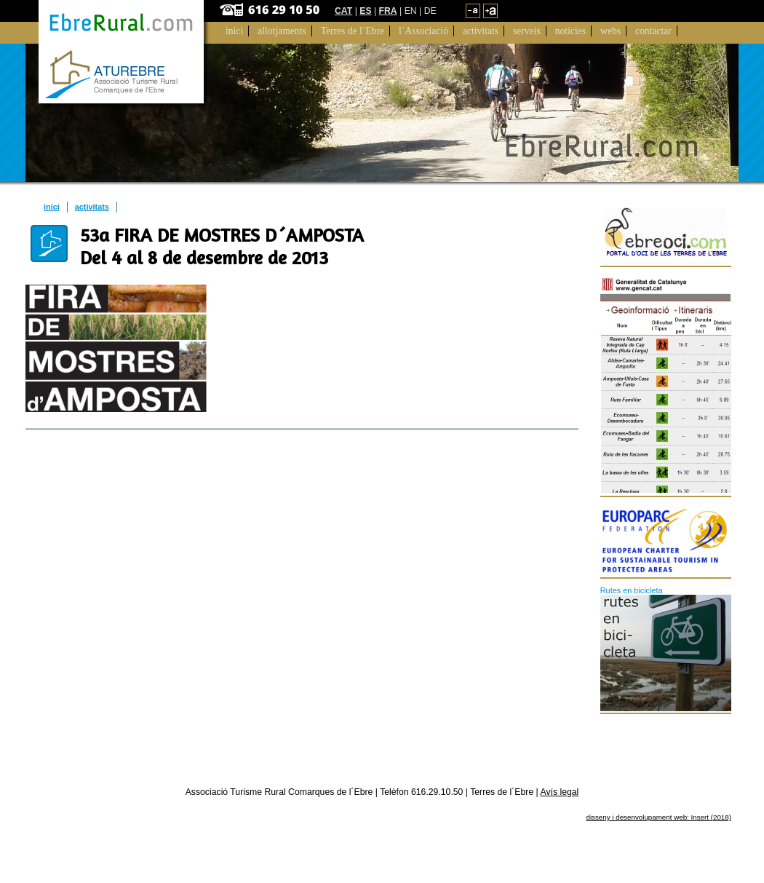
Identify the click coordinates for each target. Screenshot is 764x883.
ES (365, 11)
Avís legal (560, 792)
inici (52, 206)
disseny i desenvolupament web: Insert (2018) (658, 817)
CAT (343, 11)
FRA (388, 11)
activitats (92, 206)
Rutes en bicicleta (631, 590)
